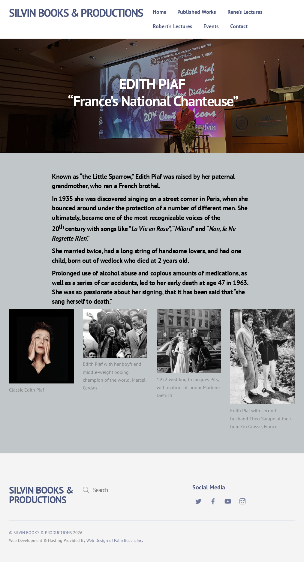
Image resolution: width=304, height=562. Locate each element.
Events (211, 26)
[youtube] (228, 500)
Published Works (196, 11)
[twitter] (198, 500)
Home (159, 11)
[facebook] (213, 500)
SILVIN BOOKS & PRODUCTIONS (43, 532)
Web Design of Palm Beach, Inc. (114, 540)
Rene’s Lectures (245, 11)
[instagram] (242, 500)
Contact (239, 26)
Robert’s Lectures (172, 26)
